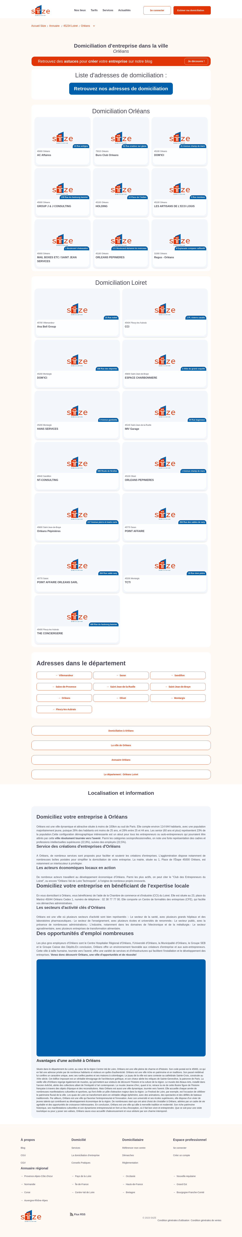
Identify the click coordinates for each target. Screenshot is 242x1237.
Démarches (128, 1155)
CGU (23, 1155)
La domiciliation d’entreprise (85, 1155)
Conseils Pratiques (80, 1162)
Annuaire (54, 25)
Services (75, 1148)
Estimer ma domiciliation (190, 10)
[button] (89, 26)
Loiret (74, 25)
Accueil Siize (38, 25)
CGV (23, 1162)
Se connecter (157, 10)
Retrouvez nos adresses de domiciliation (121, 88)
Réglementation (130, 1162)
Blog (23, 1148)
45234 (67, 25)
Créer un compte (181, 1155)
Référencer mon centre (133, 1148)
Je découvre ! (196, 61)
